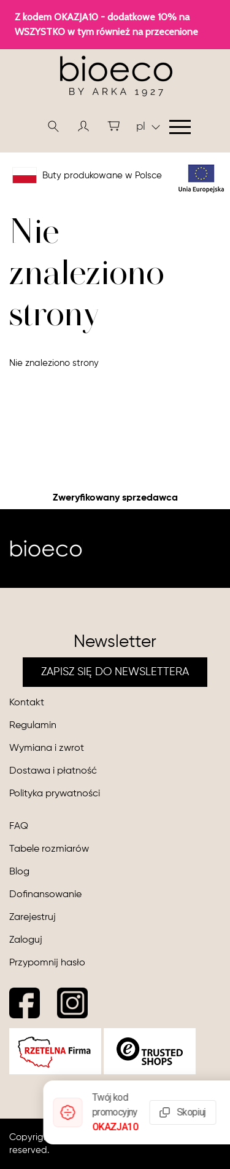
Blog (19, 872)
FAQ (18, 826)
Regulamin (32, 726)
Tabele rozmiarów (49, 849)
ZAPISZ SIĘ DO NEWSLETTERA (115, 672)
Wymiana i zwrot (46, 748)
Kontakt (26, 703)
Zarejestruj (32, 917)
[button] (83, 126)
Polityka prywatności (54, 794)
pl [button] (148, 126)
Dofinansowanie (45, 895)
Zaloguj (25, 940)
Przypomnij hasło (47, 963)
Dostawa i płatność (53, 771)
